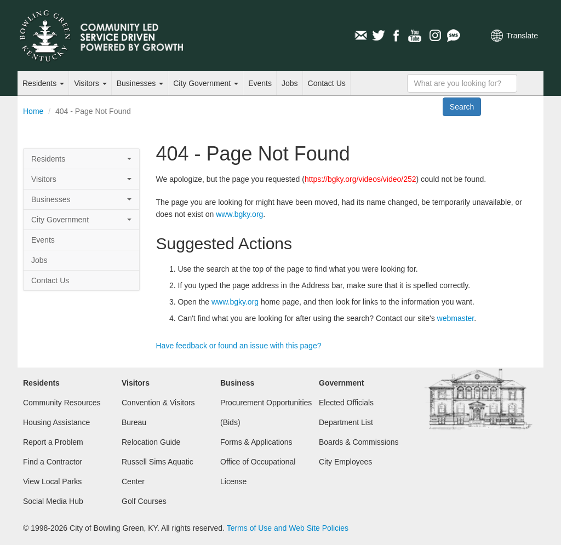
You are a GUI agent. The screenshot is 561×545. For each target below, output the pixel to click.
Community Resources (62, 402)
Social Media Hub (53, 501)
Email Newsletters (360, 35)
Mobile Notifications (453, 35)
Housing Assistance (56, 422)
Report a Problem (53, 442)
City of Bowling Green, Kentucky (113, 35)
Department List (346, 422)
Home (33, 111)
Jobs (290, 83)
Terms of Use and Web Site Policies (287, 528)
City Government (205, 83)
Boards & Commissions (359, 442)
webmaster (455, 318)
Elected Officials (346, 402)
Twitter (378, 35)
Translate (522, 35)
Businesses (140, 83)
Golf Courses (144, 501)
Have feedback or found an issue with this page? (239, 345)
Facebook (397, 35)
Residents (43, 83)
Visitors (90, 83)
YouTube (416, 35)
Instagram (434, 35)
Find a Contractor (52, 461)
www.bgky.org (239, 214)
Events (260, 83)
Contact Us (327, 83)
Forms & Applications (256, 442)
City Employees (345, 461)
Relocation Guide (151, 442)
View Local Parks (52, 481)
